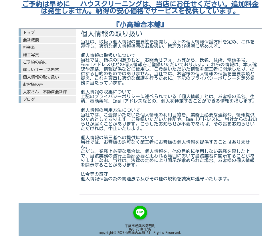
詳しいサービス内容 (41, 70)
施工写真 (33, 55)
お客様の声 (33, 84)
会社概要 (31, 40)
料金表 (29, 47)
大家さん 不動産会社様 (45, 92)
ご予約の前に (37, 62)
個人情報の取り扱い (41, 77)
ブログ (29, 99)
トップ (29, 33)
